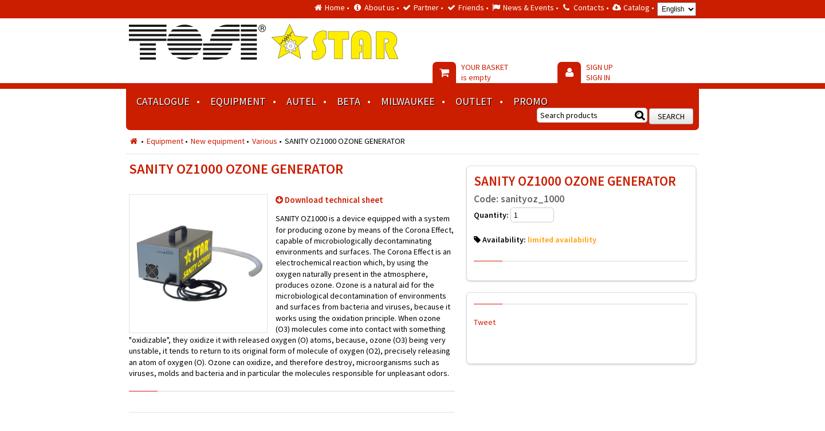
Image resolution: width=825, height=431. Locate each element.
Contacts (588, 7)
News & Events (528, 7)
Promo (530, 101)
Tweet (485, 322)
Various (264, 141)
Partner (426, 7)
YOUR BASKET (484, 72)
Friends (471, 7)
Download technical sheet (334, 199)
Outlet (474, 101)
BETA (348, 101)
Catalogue (163, 101)
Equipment (238, 101)
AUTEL (301, 101)
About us (379, 7)
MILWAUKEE (408, 101)
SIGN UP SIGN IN (599, 72)
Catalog (636, 7)
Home (335, 7)
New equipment (218, 141)
